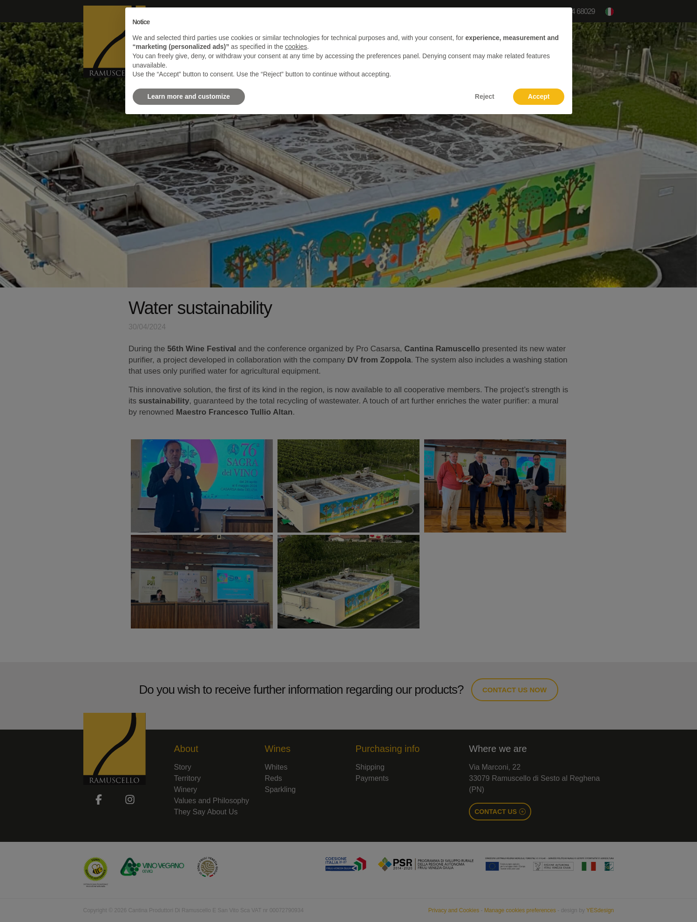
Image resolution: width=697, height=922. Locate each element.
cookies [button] (296, 46)
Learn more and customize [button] (189, 96)
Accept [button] (539, 96)
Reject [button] (484, 96)
